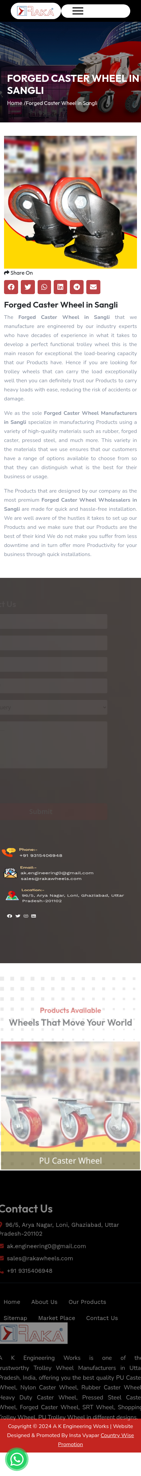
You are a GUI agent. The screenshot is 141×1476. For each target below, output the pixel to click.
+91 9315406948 (40, 869)
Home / (16, 103)
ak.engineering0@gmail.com (57, 876)
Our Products (88, 1314)
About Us (43, 1314)
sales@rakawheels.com (51, 879)
